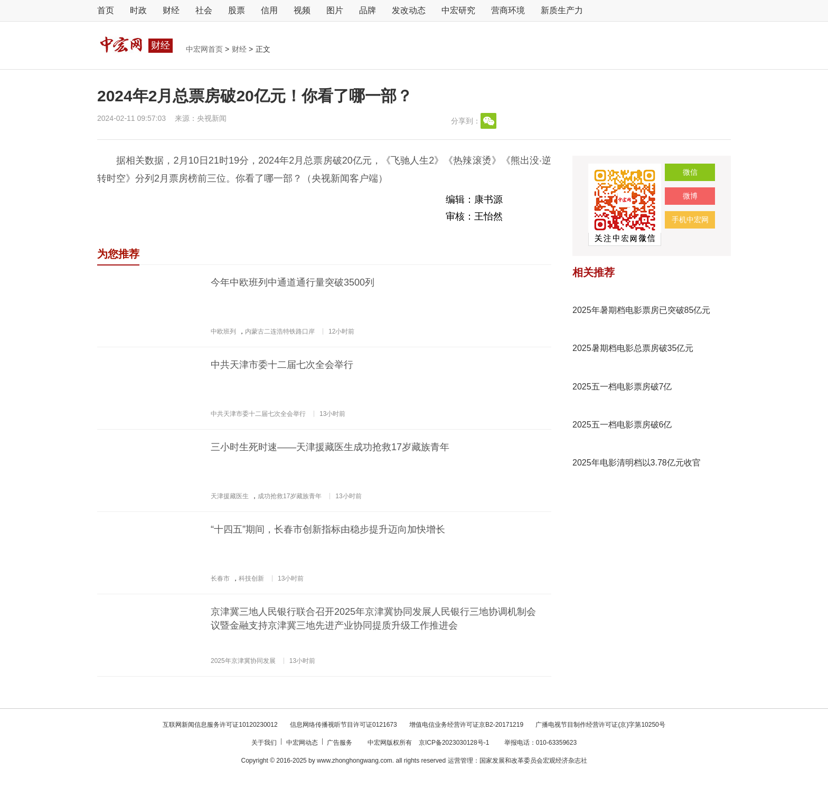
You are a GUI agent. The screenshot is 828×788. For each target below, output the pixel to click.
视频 (302, 10)
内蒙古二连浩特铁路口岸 (280, 331)
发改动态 (409, 10)
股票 (236, 10)
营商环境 (508, 10)
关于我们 (264, 742)
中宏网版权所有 (390, 742)
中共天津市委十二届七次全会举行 (282, 364)
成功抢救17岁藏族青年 (290, 496)
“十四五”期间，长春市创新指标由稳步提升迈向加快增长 (328, 529)
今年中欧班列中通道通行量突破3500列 (292, 282)
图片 (334, 10)
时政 (138, 10)
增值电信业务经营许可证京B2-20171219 (467, 724)
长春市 (220, 578)
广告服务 (340, 742)
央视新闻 (212, 118)
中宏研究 (458, 10)
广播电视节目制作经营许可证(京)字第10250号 (600, 724)
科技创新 (251, 578)
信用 (269, 10)
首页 (105, 10)
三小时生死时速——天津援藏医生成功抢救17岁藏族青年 (330, 447)
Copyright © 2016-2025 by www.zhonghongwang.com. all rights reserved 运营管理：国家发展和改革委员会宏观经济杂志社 (414, 760)
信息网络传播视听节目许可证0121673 (344, 724)
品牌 (367, 10)
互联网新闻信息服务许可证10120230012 (221, 724)
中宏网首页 (205, 49)
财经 (171, 10)
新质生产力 (562, 10)
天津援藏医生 (230, 496)
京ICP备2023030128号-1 (454, 742)
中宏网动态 (302, 742)
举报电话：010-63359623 (540, 742)
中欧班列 (223, 331)
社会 (203, 10)
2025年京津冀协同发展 (243, 661)
